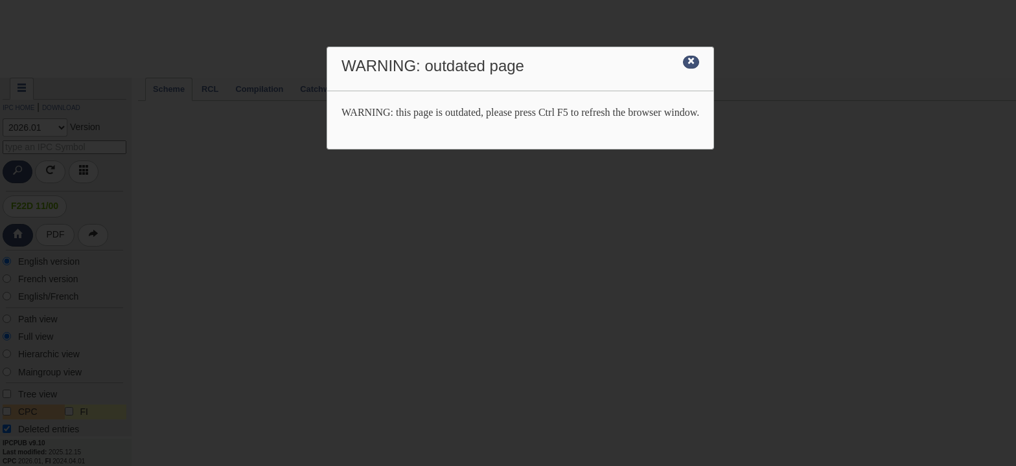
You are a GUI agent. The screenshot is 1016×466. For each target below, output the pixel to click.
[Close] (691, 62)
